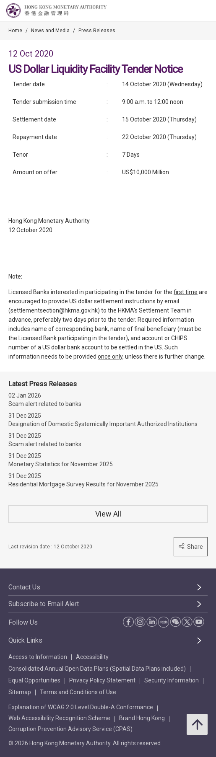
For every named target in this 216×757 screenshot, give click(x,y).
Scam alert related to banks (44, 403)
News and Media (50, 31)
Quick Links (25, 640)
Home (15, 31)
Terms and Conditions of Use (78, 692)
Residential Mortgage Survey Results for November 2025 (83, 484)
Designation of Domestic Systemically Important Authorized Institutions (103, 424)
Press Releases (96, 31)
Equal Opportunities (34, 680)
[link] (188, 11)
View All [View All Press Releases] (108, 513)
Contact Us (24, 587)
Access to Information (37, 657)
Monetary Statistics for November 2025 (60, 464)
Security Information (171, 680)
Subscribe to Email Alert (43, 604)
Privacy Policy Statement (102, 680)
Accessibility (92, 657)
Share (190, 546)
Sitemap (19, 692)
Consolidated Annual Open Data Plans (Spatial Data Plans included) (97, 668)
